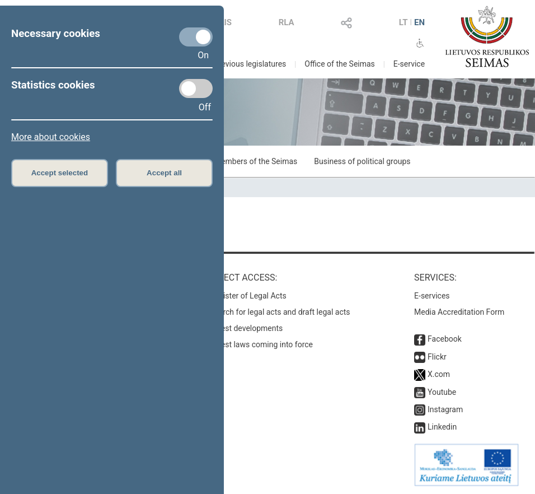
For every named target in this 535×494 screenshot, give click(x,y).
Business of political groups (362, 161)
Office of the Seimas (339, 63)
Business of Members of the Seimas (234, 161)
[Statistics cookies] (196, 88)
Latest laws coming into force (261, 344)
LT (403, 22)
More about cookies (50, 137)
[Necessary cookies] (196, 36)
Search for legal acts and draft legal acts (280, 311)
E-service (409, 63)
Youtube (442, 392)
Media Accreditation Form (459, 311)
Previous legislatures (250, 63)
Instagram (445, 409)
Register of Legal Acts (248, 295)
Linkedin (442, 426)
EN (419, 22)
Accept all (164, 173)
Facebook (445, 338)
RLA (286, 22)
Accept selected (59, 173)
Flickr (437, 356)
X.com (439, 374)
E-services (432, 295)
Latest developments (246, 328)
